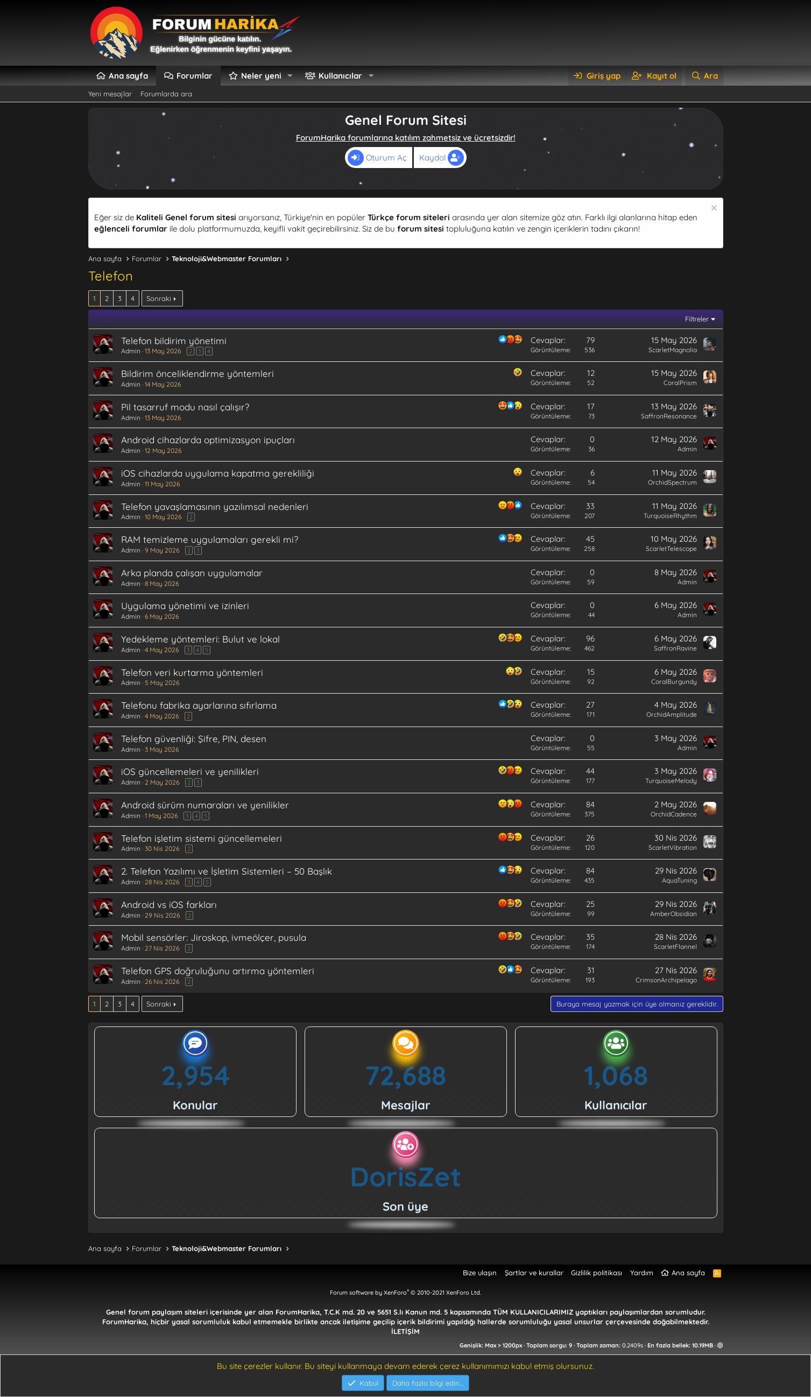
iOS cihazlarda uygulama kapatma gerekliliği (217, 473)
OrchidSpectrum (672, 482)
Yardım (641, 1272)
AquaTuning (679, 880)
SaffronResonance (669, 416)
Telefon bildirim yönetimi (174, 340)
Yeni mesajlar (110, 93)
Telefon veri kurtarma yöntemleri (192, 672)
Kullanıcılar (340, 76)
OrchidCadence (674, 814)
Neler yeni (261, 76)
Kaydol (441, 158)
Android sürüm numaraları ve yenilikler (205, 805)
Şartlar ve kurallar (534, 1272)
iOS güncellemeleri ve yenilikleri (190, 771)
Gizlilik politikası (596, 1272)
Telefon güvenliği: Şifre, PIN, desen (193, 738)
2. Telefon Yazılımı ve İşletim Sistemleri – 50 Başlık (226, 871)
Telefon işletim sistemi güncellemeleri (201, 838)
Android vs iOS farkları (169, 904)
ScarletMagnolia (672, 350)
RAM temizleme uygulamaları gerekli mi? (209, 539)
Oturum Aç (377, 158)
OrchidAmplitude (671, 714)
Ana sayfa (128, 76)
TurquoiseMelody (671, 781)
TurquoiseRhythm (670, 516)
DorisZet (405, 1176)
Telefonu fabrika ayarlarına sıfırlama (199, 705)
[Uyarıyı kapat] (712, 209)
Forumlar (195, 76)
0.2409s (632, 1345)
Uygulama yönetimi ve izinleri (185, 605)
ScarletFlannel (675, 946)
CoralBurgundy (674, 681)
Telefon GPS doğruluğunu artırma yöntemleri (217, 970)
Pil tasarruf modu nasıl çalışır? (185, 407)
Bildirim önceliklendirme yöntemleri (197, 373)
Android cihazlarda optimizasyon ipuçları (208, 439)
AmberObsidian (673, 914)
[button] (289, 76)
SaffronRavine (675, 648)
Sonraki (158, 298)
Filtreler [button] (697, 319)
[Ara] (704, 76)
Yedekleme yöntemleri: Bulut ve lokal (200, 639)
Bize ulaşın (480, 1272)
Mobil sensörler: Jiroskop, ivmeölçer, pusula (213, 937)
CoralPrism (680, 383)
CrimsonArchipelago (666, 980)
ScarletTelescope (671, 548)
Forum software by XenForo (405, 1292)
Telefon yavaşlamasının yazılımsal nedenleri (214, 506)
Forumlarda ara (166, 93)
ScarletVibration (672, 847)
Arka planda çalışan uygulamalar (192, 572)
